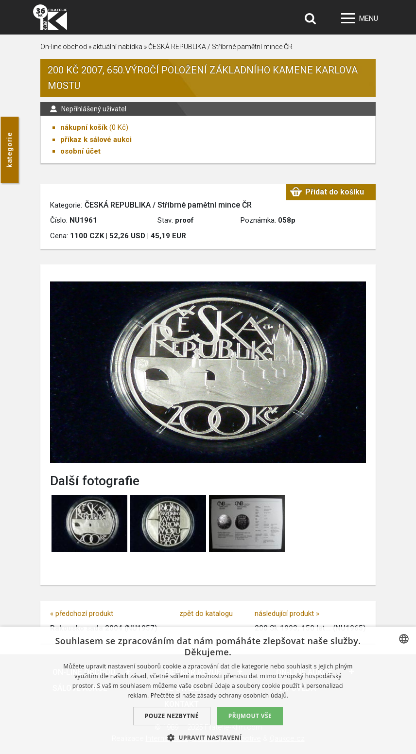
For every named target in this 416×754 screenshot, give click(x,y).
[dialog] (208, 690)
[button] (208, 737)
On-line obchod (63, 47)
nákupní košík (83, 127)
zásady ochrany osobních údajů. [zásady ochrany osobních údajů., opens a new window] (243, 695)
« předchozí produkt (81, 613)
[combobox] (404, 639)
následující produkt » (287, 613)
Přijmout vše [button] (250, 716)
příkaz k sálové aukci (96, 139)
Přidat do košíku (334, 191)
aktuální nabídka (117, 47)
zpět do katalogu (206, 613)
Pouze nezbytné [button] (172, 716)
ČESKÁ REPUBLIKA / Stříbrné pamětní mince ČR (220, 47)
